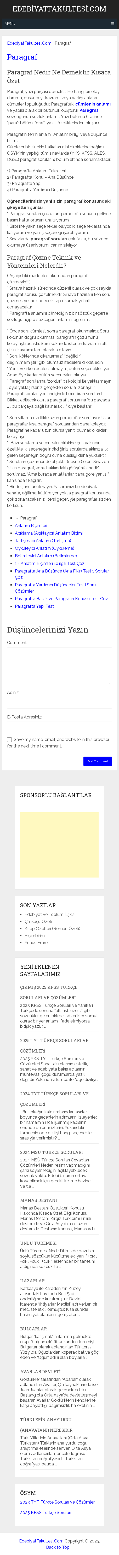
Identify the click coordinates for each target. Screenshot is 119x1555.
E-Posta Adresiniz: (24, 717)
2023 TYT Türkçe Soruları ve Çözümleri (57, 1502)
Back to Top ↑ (59, 1547)
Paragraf (22, 57)
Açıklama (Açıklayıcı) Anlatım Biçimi (49, 533)
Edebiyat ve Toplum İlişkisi (50, 914)
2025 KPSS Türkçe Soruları (45, 1512)
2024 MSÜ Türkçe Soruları (51, 1152)
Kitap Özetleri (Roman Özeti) (52, 928)
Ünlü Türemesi (38, 1243)
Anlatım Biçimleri (31, 525)
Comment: (17, 642)
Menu (10, 24)
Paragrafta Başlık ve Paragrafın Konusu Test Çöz (61, 598)
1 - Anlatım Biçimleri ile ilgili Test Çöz (49, 563)
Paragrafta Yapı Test (34, 606)
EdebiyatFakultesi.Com (59, 9)
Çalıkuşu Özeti (38, 921)
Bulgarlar (33, 1328)
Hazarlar (32, 1280)
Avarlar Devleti (40, 1371)
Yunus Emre (36, 942)
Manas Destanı (38, 1200)
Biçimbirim (35, 935)
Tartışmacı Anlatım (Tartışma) (43, 540)
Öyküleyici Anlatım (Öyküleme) (44, 548)
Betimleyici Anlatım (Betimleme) (46, 555)
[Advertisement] (59, 845)
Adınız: (13, 692)
